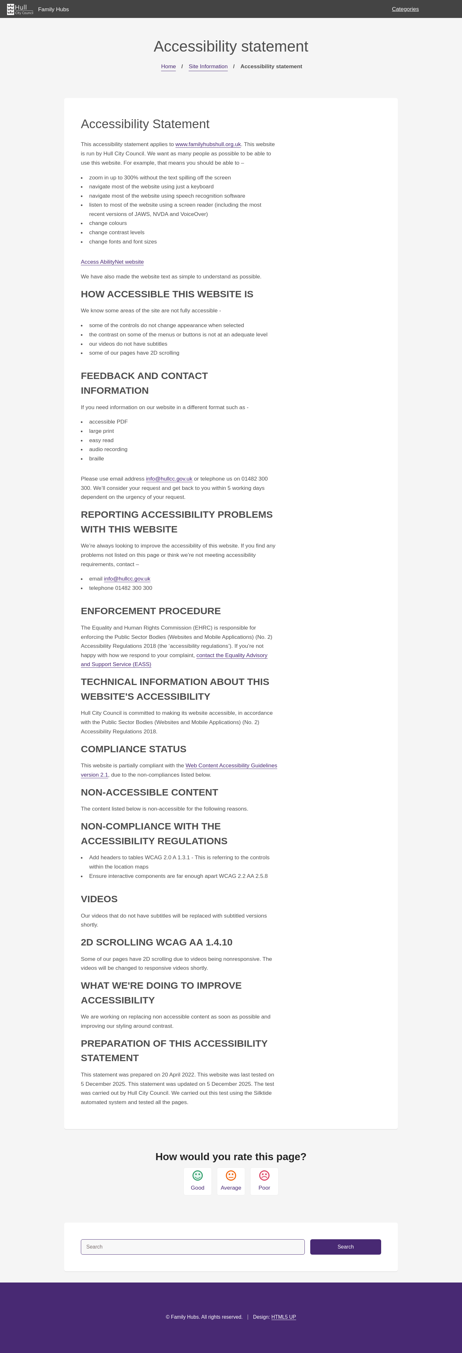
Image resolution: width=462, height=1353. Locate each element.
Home (168, 66)
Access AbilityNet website (112, 262)
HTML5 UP (283, 1317)
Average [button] (231, 1180)
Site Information (208, 66)
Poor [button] (264, 1180)
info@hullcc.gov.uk (169, 478)
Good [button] (197, 1180)
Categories (405, 9)
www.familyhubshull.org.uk (208, 144)
